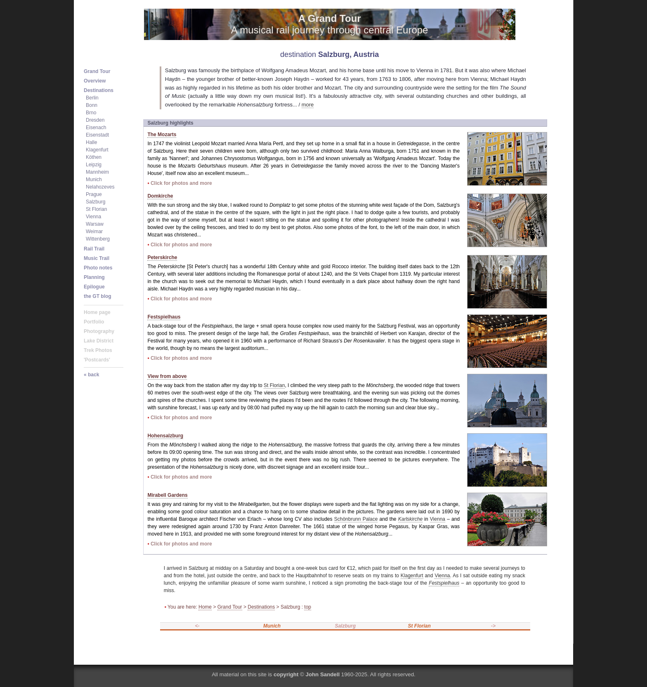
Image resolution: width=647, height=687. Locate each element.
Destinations (261, 607)
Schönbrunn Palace (356, 519)
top (307, 607)
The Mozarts (161, 134)
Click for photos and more (181, 183)
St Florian (274, 385)
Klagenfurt (412, 575)
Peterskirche (162, 257)
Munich (272, 626)
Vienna (437, 519)
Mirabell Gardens (167, 495)
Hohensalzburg (165, 436)
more (308, 105)
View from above (167, 376)
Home (205, 607)
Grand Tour (229, 607)
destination (298, 54)
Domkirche (160, 196)
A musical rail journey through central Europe (329, 24)
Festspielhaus (163, 317)
